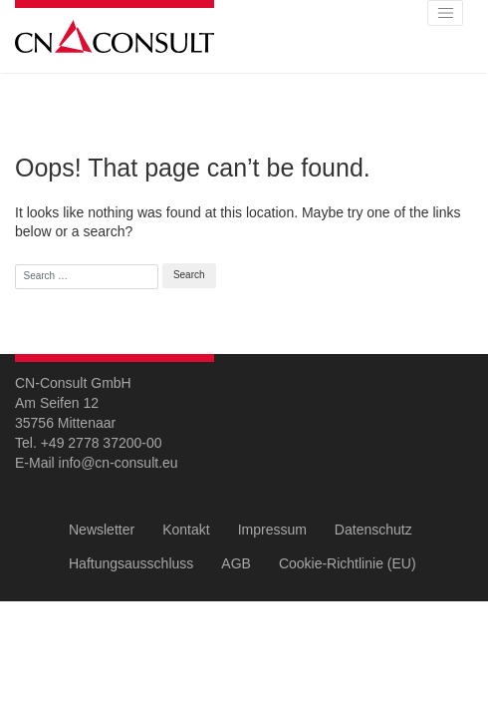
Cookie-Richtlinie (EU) (347, 563)
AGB (236, 563)
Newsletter (101, 530)
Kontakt (185, 530)
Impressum (272, 530)
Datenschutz (373, 530)
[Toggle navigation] (445, 13)
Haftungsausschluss (131, 563)
